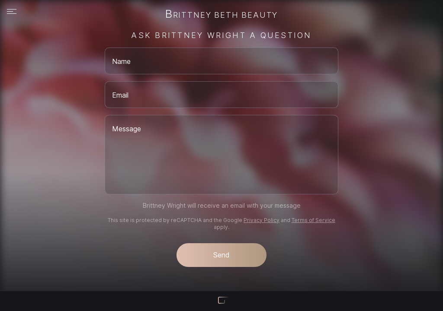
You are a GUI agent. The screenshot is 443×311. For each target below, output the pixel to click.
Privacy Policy (261, 220)
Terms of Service (313, 220)
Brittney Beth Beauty (221, 14)
